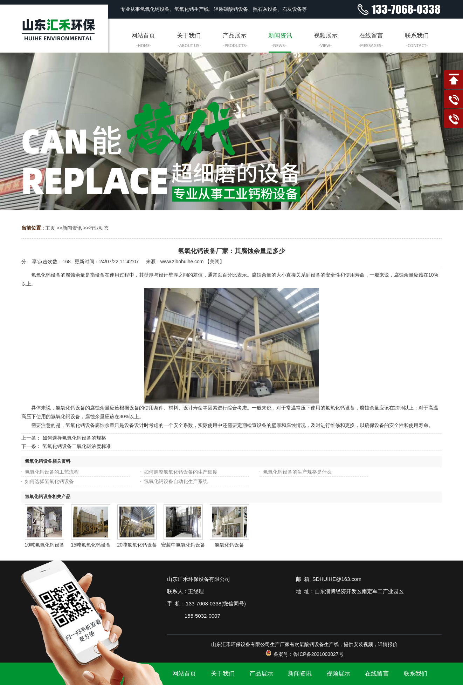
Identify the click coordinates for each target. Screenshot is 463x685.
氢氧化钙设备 (229, 545)
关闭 (215, 261)
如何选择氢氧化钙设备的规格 (74, 438)
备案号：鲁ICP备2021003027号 (304, 654)
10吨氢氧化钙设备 (44, 545)
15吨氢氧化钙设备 (91, 545)
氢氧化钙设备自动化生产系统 (176, 481)
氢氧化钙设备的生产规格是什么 (297, 472)
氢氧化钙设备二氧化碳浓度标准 (76, 446)
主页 (50, 228)
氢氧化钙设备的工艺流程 (52, 472)
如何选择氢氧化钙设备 (49, 481)
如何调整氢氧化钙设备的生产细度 (180, 472)
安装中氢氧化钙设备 (183, 545)
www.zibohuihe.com (182, 261)
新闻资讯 (72, 228)
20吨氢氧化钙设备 (137, 545)
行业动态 (99, 228)
